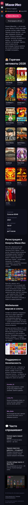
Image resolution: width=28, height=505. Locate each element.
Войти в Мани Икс (13, 16)
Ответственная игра (10, 496)
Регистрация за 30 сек (15, 21)
